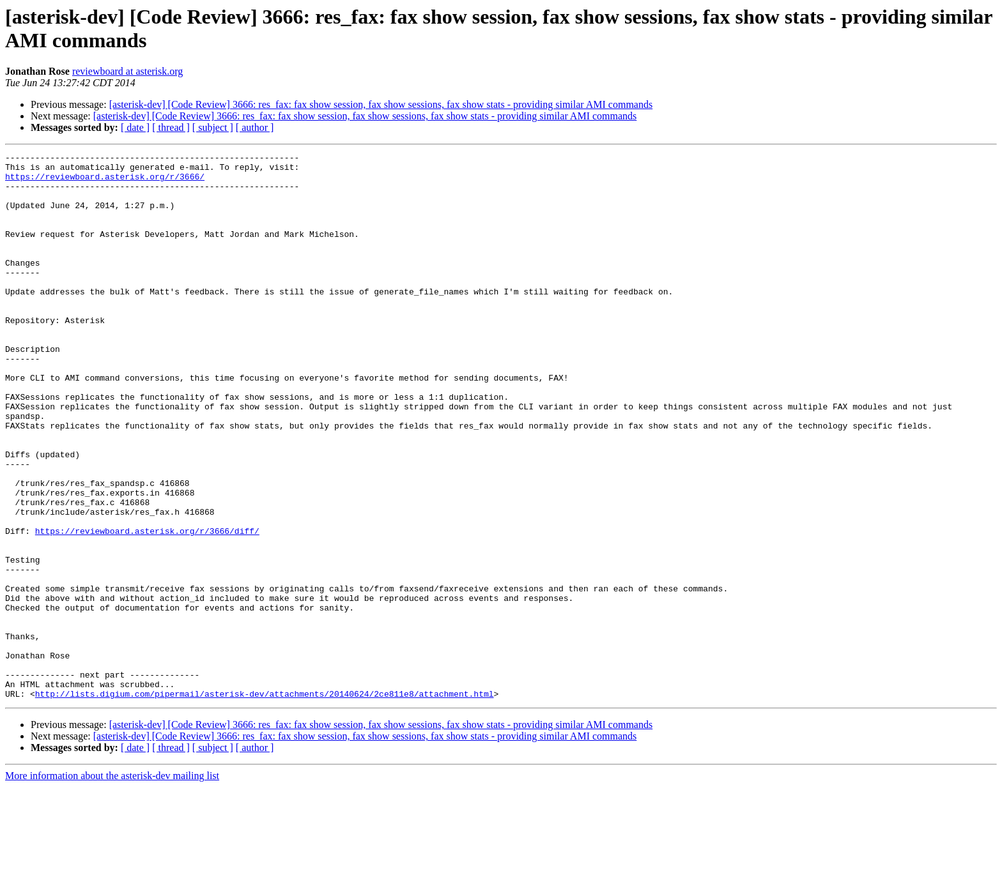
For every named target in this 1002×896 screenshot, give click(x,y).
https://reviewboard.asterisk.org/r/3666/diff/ (147, 607)
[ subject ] (212, 127)
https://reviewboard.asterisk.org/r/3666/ (104, 182)
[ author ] (255, 127)
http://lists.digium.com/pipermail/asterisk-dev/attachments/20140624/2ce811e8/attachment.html (264, 803)
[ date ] (135, 127)
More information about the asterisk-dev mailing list (112, 884)
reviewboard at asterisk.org (127, 71)
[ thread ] (171, 127)
